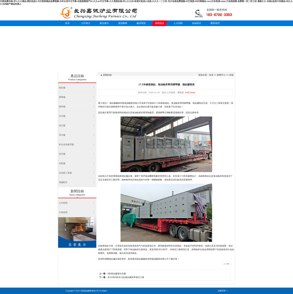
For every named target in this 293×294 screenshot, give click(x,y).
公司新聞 (63, 203)
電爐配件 (63, 182)
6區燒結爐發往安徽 (117, 273)
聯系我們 (215, 23)
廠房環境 (141, 23)
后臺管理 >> (223, 291)
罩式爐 (62, 135)
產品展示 (104, 23)
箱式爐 (62, 125)
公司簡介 (85, 23)
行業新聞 (63, 212)
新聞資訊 (159, 23)
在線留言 (196, 23)
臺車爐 (62, 106)
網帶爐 (62, 97)
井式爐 (62, 116)
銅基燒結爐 (122, 176)
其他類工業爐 (65, 173)
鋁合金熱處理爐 (66, 144)
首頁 (67, 23)
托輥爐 (62, 163)
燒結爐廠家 (114, 103)
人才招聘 (178, 23)
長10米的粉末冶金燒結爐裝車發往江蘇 (126, 277)
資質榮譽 (122, 23)
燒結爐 (62, 87)
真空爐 (62, 154)
